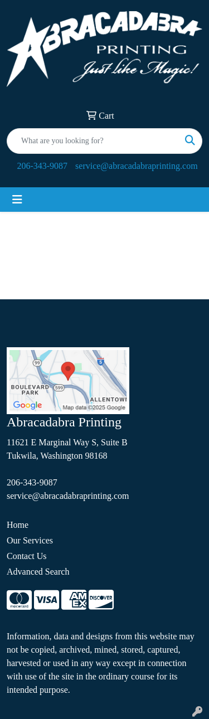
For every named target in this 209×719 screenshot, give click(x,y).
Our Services (30, 540)
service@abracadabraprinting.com (136, 166)
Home (17, 524)
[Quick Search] (93, 141)
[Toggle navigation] (17, 199)
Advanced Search (38, 571)
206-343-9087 (42, 166)
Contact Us (27, 556)
